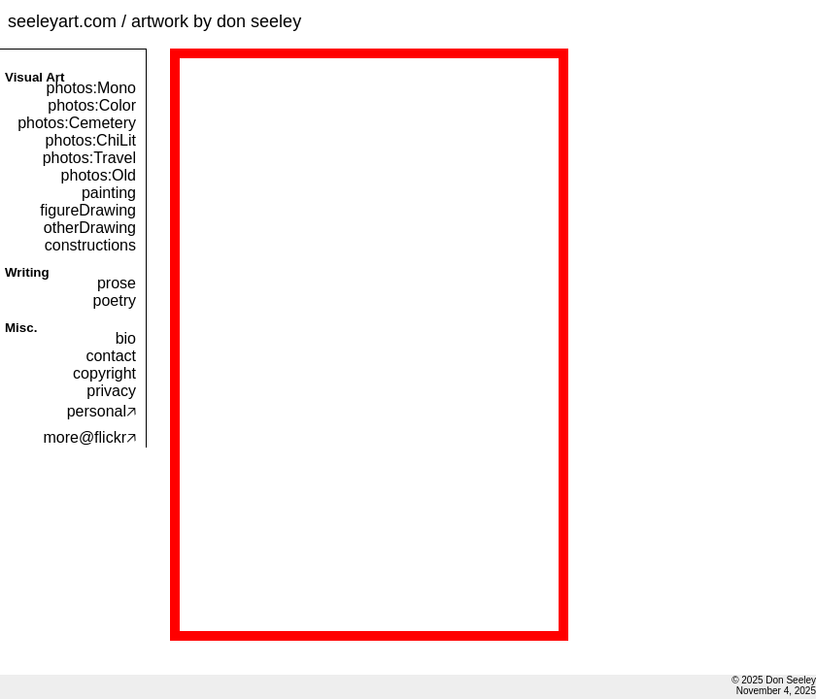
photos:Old (98, 175)
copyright (104, 373)
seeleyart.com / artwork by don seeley (154, 21)
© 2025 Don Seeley (773, 680)
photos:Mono (91, 88)
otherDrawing (90, 227)
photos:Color (92, 105)
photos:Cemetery (76, 123)
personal (101, 411)
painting (109, 192)
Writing (27, 272)
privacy (111, 391)
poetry (114, 300)
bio (126, 338)
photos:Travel (89, 158)
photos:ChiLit (91, 140)
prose (116, 283)
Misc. (21, 327)
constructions (90, 245)
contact (110, 356)
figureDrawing (88, 210)
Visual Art (34, 77)
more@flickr (89, 437)
